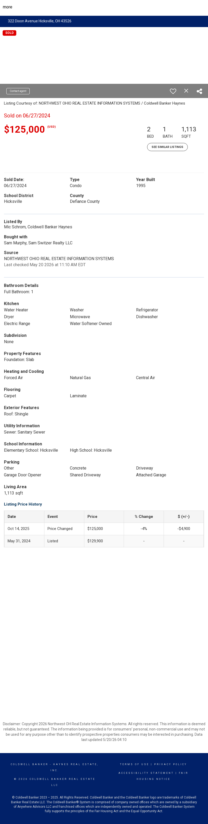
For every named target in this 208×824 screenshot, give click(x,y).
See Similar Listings (167, 147)
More (7, 6)
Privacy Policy (170, 764)
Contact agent (18, 91)
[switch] (173, 91)
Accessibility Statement (146, 773)
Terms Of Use (134, 764)
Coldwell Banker (29, 764)
